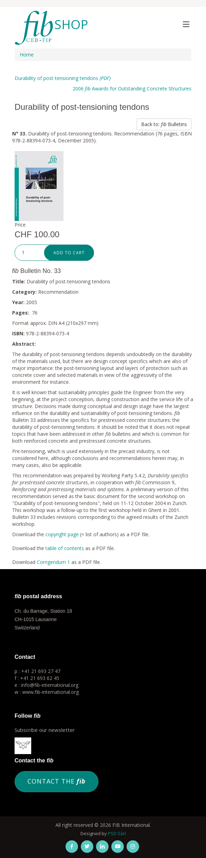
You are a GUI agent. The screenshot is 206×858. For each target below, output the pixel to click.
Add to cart (69, 253)
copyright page (62, 534)
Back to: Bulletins (164, 124)
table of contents (64, 548)
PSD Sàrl (117, 833)
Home (27, 54)
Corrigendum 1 (53, 562)
